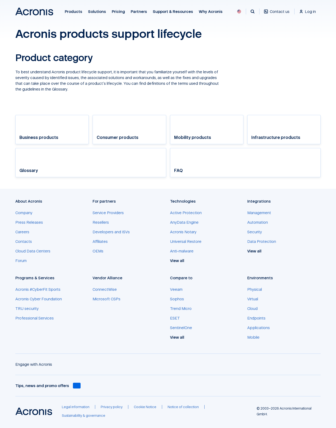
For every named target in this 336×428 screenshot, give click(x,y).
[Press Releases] (29, 222)
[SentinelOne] (181, 328)
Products (73, 11)
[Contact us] (276, 14)
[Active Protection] (186, 213)
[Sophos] (177, 299)
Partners (139, 11)
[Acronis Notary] (183, 232)
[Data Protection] (261, 241)
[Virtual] (252, 299)
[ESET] (175, 318)
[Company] (23, 213)
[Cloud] (252, 308)
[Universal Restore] (185, 241)
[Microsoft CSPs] (106, 299)
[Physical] (254, 289)
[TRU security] (27, 308)
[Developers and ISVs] (111, 232)
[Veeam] (176, 289)
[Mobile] (253, 337)
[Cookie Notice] (145, 407)
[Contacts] (23, 241)
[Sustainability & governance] (83, 415)
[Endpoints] (256, 318)
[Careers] (22, 232)
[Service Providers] (108, 213)
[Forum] (21, 260)
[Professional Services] (34, 318)
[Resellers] (101, 222)
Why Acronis (211, 11)
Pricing (118, 11)
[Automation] (257, 222)
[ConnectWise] (105, 289)
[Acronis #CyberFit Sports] (37, 289)
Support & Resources (173, 11)
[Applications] (258, 328)
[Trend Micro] (181, 308)
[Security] (254, 232)
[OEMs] (98, 251)
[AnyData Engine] (184, 222)
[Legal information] (75, 407)
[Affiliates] (100, 241)
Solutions (97, 11)
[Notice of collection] (183, 407)
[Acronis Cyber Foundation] (38, 299)
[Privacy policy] (112, 407)
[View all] (179, 260)
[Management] (259, 213)
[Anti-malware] (182, 251)
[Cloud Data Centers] (32, 251)
